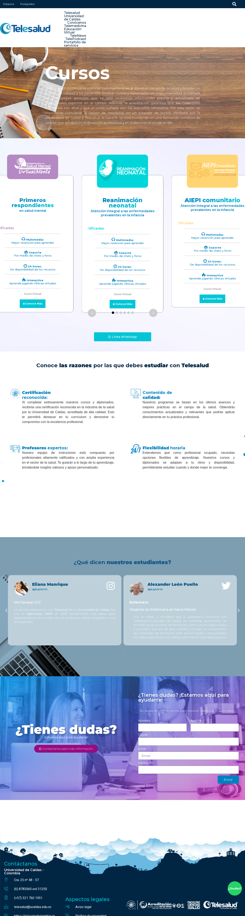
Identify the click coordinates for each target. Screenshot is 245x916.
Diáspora (8, 4)
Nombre (144, 698)
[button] (6, 588)
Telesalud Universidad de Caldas (113, 16)
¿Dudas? (235, 888)
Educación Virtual (208, 16)
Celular (143, 712)
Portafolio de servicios (224, 19)
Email (142, 726)
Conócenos (153, 16)
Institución (146, 740)
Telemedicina (178, 16)
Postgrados (27, 4)
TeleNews (235, 16)
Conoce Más (123, 281)
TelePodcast (191, 19)
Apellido (196, 698)
